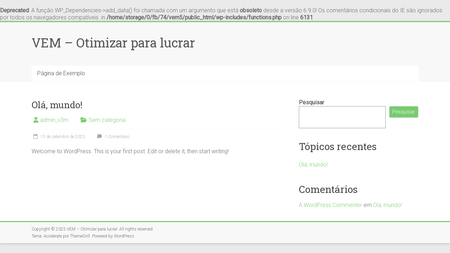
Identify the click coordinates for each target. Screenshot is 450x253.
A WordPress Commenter (330, 205)
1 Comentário (112, 136)
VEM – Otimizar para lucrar (113, 42)
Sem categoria (107, 120)
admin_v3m (54, 120)
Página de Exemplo (61, 73)
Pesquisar (311, 102)
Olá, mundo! (57, 105)
